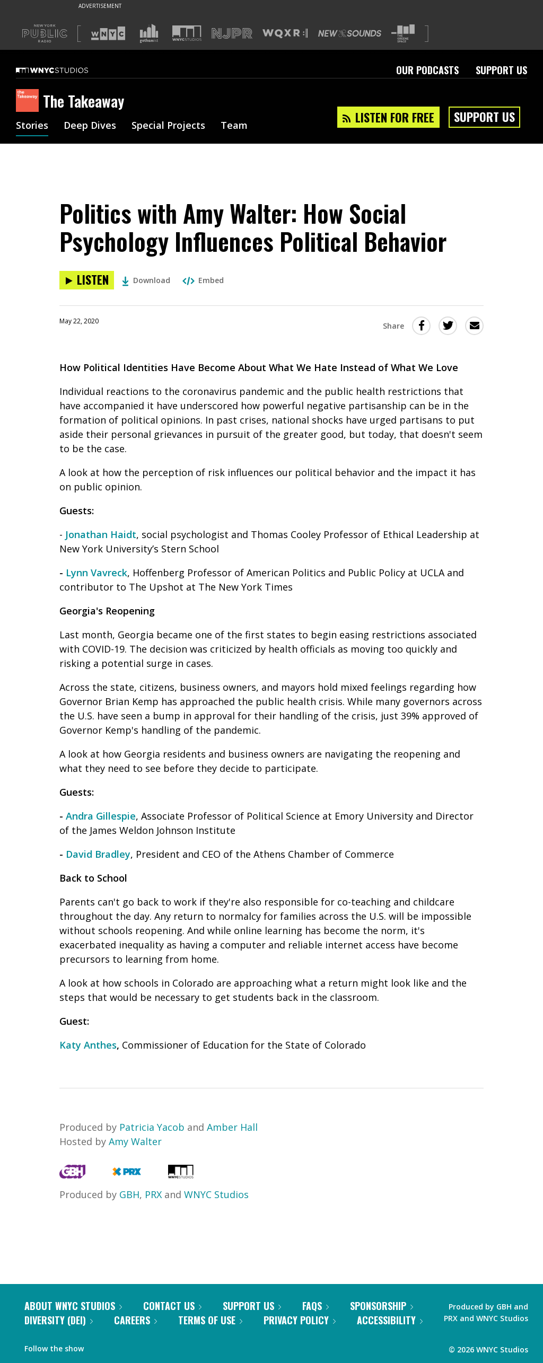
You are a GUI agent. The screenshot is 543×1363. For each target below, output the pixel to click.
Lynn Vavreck (96, 572)
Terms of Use (210, 1320)
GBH (129, 1194)
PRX (153, 1194)
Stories (32, 126)
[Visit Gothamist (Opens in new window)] (149, 33)
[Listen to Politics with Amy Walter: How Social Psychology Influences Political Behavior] (86, 280)
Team (234, 126)
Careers (135, 1320)
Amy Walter (135, 1141)
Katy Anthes (88, 1045)
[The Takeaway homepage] (29, 101)
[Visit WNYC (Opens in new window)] (108, 33)
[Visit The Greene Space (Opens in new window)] (403, 33)
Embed (203, 280)
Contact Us (172, 1306)
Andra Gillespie (101, 816)
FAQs (315, 1306)
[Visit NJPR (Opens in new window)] (232, 33)
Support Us (501, 70)
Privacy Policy (300, 1320)
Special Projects (168, 126)
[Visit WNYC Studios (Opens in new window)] (187, 33)
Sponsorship (381, 1306)
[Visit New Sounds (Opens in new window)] (349, 33)
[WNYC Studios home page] (65, 70)
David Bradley (98, 854)
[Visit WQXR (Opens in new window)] (285, 34)
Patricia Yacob (153, 1127)
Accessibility (390, 1320)
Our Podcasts (427, 70)
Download (146, 280)
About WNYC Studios (73, 1306)
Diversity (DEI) (58, 1320)
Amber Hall (232, 1127)
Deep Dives (90, 126)
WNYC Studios (216, 1194)
